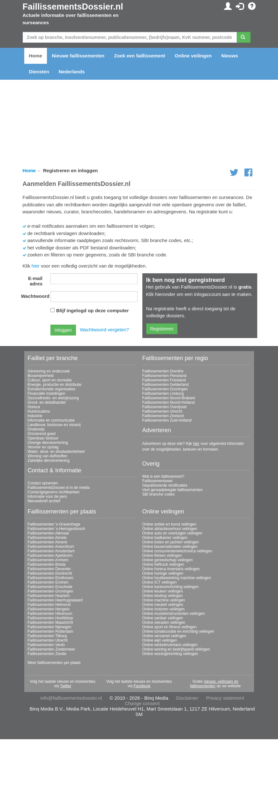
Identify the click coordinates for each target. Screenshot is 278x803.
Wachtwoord (34, 296)
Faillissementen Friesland (164, 380)
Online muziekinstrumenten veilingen (173, 613)
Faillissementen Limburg (163, 393)
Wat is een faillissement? (163, 476)
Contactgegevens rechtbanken (54, 492)
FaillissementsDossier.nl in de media (59, 487)
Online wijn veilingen (159, 640)
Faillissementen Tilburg (47, 636)
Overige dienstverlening (48, 442)
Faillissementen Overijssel (164, 407)
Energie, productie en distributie (55, 384)
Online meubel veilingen (162, 604)
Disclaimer (187, 698)
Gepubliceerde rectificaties (164, 485)
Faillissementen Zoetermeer (51, 649)
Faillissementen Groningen (165, 389)
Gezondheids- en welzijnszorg (53, 398)
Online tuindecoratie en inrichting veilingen (178, 631)
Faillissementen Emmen (48, 582)
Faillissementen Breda (47, 564)
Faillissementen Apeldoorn (50, 555)
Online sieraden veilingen (163, 622)
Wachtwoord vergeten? (104, 329)
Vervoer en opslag (43, 447)
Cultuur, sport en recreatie (50, 380)
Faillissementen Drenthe (163, 371)
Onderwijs (36, 429)
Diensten (39, 71)
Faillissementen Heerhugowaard (55, 600)
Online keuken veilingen (162, 591)
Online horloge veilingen (163, 573)
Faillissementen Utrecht (162, 411)
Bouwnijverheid (41, 375)
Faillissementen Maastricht (50, 622)
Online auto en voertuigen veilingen (172, 533)
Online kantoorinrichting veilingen (170, 587)
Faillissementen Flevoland (164, 375)
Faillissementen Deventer (49, 569)
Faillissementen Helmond (49, 604)
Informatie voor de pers (47, 496)
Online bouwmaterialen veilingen (170, 546)
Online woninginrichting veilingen (170, 654)
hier (36, 266)
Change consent (142, 703)
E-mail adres (35, 281)
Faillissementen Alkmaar (48, 533)
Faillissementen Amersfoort (51, 546)
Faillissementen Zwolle (47, 654)
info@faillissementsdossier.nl (71, 698)
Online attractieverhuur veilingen (169, 529)
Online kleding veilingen (162, 595)
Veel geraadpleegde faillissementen (172, 490)
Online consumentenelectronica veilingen (177, 551)
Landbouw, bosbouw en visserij (54, 425)
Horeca (34, 407)
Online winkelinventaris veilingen (170, 645)
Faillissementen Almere (47, 542)
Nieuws (229, 55)
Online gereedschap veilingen (167, 560)
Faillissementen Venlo (46, 645)
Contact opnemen (43, 483)
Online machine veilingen (163, 600)
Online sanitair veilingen (162, 618)
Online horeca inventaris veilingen (171, 569)
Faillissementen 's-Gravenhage (54, 524)
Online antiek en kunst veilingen (169, 524)
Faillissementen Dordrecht (50, 573)
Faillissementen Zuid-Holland (167, 420)
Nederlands (72, 71)
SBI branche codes (158, 494)
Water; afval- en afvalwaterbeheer (56, 451)
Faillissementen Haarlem (49, 595)
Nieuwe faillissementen (78, 55)
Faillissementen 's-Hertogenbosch (56, 529)
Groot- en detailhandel (47, 402)
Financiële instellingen (46, 393)
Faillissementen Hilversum (50, 613)
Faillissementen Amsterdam (51, 551)
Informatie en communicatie (51, 420)
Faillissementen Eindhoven (50, 578)
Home (35, 55)
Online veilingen (193, 55)
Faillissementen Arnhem (48, 560)
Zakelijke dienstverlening (49, 460)
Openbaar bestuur (43, 438)
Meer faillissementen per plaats (54, 662)
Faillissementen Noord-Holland (168, 402)
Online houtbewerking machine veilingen (176, 578)
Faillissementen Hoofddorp (50, 618)
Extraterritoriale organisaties (51, 389)
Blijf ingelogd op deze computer (92, 310)
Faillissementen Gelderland (165, 384)
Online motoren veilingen (163, 609)
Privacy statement (225, 698)
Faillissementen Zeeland (163, 416)
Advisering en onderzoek (49, 371)
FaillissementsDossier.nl (73, 6)
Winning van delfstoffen (48, 456)
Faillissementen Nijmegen (49, 627)
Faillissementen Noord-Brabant (168, 398)
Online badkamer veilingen (165, 537)
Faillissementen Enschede (50, 587)
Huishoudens (39, 411)
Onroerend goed (42, 433)
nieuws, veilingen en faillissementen (214, 683)
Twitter (65, 686)
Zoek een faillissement (139, 55)
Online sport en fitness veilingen (169, 627)
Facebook (141, 686)
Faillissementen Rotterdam (50, 631)
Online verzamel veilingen (164, 636)
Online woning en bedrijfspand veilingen (176, 649)
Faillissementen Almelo (47, 537)
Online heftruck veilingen (163, 564)
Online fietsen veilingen (162, 555)
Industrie (35, 416)
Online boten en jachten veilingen (170, 542)
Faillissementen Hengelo (49, 609)
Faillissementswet (157, 481)
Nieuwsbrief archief (44, 501)
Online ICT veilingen (159, 582)
